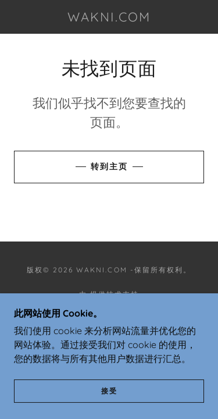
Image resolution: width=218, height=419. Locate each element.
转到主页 (109, 166)
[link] (109, 16)
